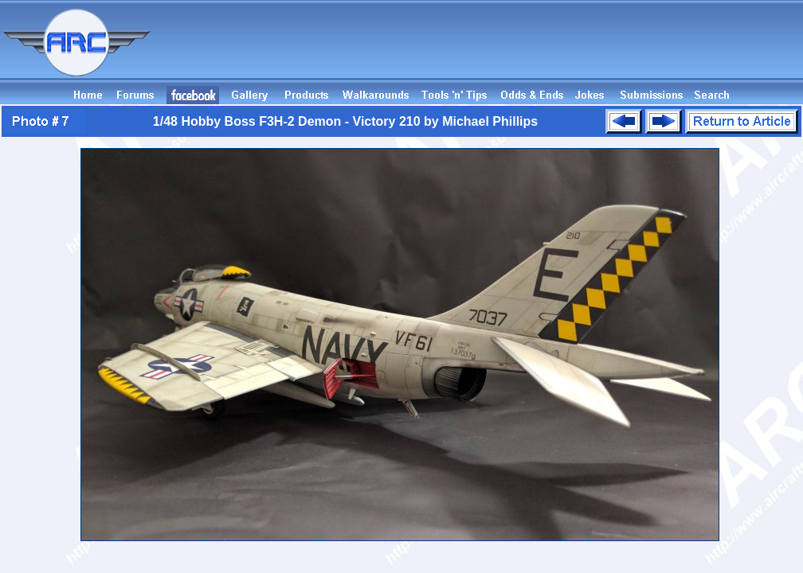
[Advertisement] (513, 50)
